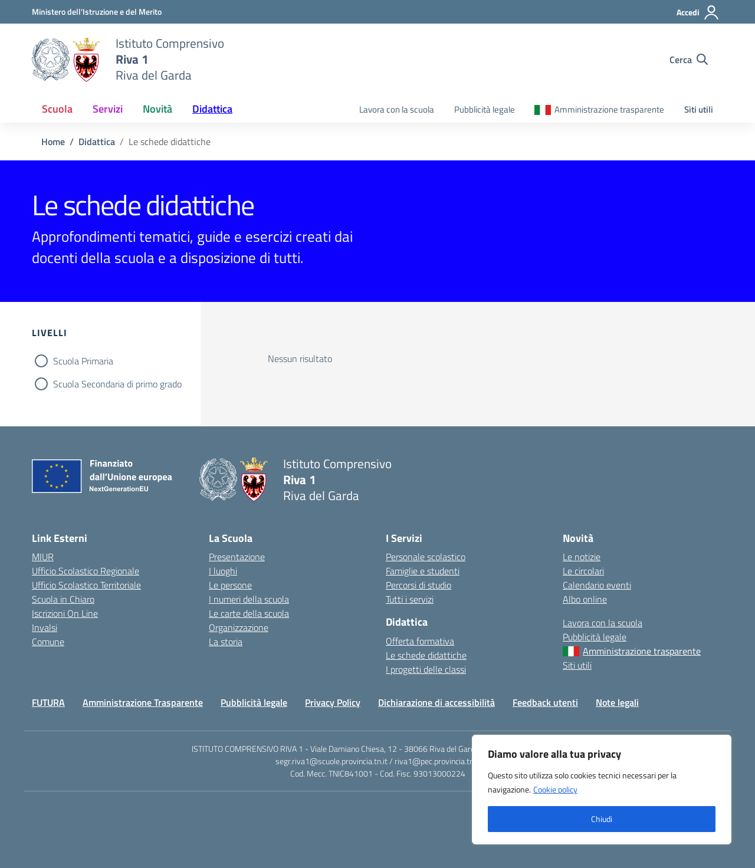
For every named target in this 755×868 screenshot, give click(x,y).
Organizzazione (238, 627)
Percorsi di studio (418, 585)
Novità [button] (157, 109)
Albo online (585, 599)
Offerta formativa (420, 641)
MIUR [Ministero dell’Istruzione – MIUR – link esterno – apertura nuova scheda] (43, 557)
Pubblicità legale (484, 109)
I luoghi (223, 571)
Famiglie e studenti (422, 571)
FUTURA (48, 702)
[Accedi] (698, 12)
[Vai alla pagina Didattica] (96, 141)
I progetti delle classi (426, 669)
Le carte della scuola (249, 613)
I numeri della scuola (249, 599)
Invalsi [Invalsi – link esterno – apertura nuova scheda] (44, 627)
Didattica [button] (212, 109)
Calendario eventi (597, 585)
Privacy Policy (332, 702)
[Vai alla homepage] (66, 59)
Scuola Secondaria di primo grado (117, 384)
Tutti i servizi (410, 599)
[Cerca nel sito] (688, 59)
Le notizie (581, 557)
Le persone (230, 585)
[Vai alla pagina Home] (53, 141)
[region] (601, 789)
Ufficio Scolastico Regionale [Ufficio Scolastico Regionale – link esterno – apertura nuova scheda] (85, 571)
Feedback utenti (545, 702)
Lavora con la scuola (396, 109)
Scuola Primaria (83, 361)
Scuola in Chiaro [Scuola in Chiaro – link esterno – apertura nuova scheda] (63, 599)
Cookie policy (555, 789)
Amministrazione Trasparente (143, 702)
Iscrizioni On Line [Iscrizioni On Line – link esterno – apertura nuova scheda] (65, 613)
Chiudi (601, 819)
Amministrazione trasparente (609, 109)
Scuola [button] (57, 109)
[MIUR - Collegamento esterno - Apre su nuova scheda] (97, 11)
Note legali (617, 702)
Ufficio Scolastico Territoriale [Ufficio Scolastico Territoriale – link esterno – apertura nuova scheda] (86, 585)
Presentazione (237, 557)
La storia (225, 641)
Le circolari (583, 571)
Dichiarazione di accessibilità (436, 702)
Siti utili (698, 109)
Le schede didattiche (426, 655)
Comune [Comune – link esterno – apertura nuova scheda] (48, 641)
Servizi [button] (108, 109)
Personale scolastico (425, 557)
